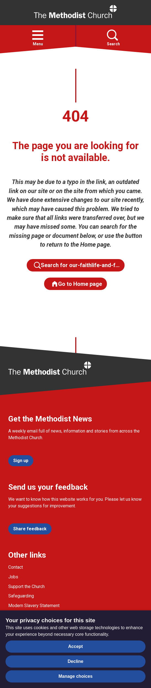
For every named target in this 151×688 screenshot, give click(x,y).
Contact (15, 567)
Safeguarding (21, 596)
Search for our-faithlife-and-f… (77, 265)
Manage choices (75, 676)
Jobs (13, 576)
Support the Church (26, 586)
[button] (37, 35)
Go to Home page (76, 283)
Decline (75, 661)
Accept (75, 646)
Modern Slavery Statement (34, 605)
